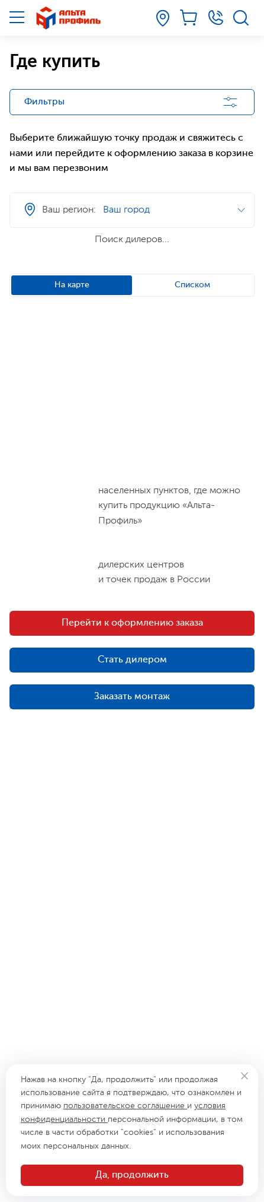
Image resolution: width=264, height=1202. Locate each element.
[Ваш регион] (162, 18)
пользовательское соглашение (125, 1106)
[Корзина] (189, 17)
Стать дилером (132, 660)
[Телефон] (215, 17)
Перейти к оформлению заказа (132, 623)
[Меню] (16, 17)
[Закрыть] (244, 1076)
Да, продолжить (132, 1175)
